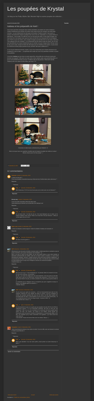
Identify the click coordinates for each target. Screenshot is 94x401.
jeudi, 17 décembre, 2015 (27, 305)
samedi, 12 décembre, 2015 (23, 175)
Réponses (15, 184)
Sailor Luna (14, 226)
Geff (13, 249)
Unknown (14, 175)
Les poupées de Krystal (35, 9)
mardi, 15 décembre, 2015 (24, 327)
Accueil (33, 395)
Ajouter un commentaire (14, 351)
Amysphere (14, 327)
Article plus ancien (54, 395)
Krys (17, 187)
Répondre (14, 181)
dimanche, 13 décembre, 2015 (21, 249)
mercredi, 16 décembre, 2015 (28, 187)
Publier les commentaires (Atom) (22, 397)
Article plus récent (12, 395)
